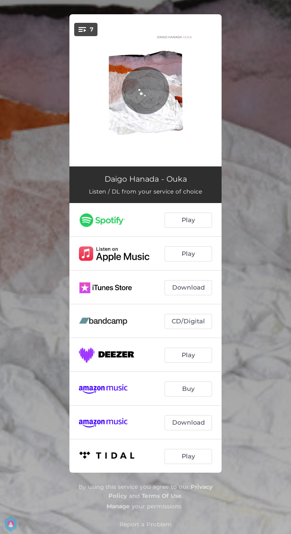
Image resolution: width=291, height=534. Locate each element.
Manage (118, 506)
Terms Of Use (162, 495)
